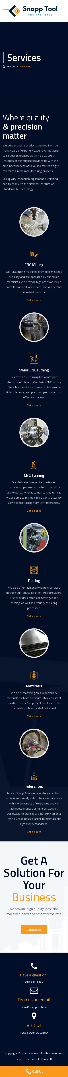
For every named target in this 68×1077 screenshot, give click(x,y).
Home (9, 66)
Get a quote (34, 300)
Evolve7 (33, 1053)
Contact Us (34, 929)
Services (31, 1059)
